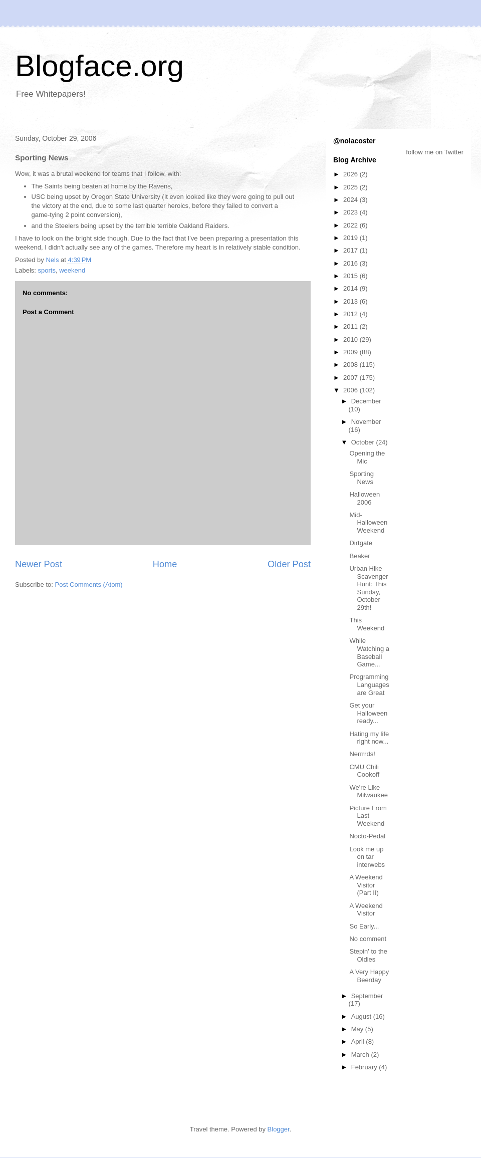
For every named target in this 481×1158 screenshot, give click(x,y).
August (362, 1016)
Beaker (359, 556)
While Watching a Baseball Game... (369, 652)
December (366, 401)
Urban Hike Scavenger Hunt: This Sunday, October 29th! (368, 588)
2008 (351, 364)
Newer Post (38, 564)
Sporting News (361, 478)
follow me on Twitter (434, 152)
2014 (351, 288)
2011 (351, 326)
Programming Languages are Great (369, 684)
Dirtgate (360, 543)
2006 (351, 390)
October (363, 442)
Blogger (279, 1129)
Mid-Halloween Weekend (368, 522)
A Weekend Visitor (365, 909)
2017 (351, 250)
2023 (351, 212)
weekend (72, 270)
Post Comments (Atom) (89, 584)
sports (47, 270)
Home (165, 564)
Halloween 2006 (364, 498)
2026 (351, 174)
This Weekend (366, 624)
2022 (351, 225)
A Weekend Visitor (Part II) (365, 884)
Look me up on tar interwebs (367, 856)
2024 (351, 199)
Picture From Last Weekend (367, 815)
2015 (351, 276)
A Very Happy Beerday (369, 976)
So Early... (364, 926)
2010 (351, 339)
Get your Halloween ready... (368, 713)
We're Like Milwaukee (368, 791)
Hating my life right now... (369, 738)
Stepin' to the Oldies (368, 955)
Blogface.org (99, 66)
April (358, 1041)
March (361, 1054)
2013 (351, 301)
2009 (351, 352)
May (358, 1029)
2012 (351, 314)
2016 (351, 263)
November (366, 421)
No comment (367, 939)
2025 (351, 187)
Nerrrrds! (362, 754)
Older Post (289, 564)
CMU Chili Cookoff (364, 771)
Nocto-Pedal (367, 836)
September (367, 996)
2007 (351, 377)
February (365, 1067)
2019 (351, 238)
